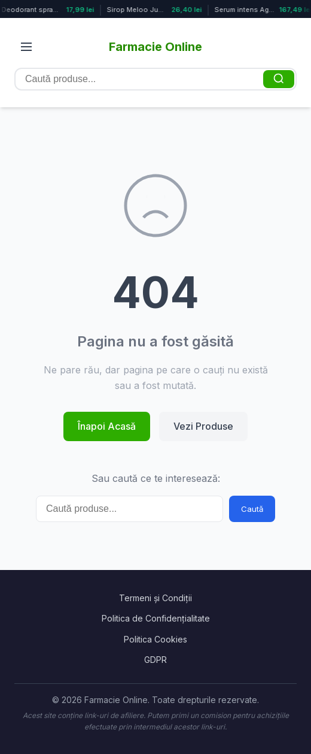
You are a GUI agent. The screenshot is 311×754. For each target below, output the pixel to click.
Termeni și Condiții (155, 598)
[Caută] (278, 79)
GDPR (155, 660)
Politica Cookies (155, 639)
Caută (252, 509)
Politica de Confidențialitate (156, 618)
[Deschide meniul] (26, 47)
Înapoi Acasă (107, 426)
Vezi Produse (203, 426)
